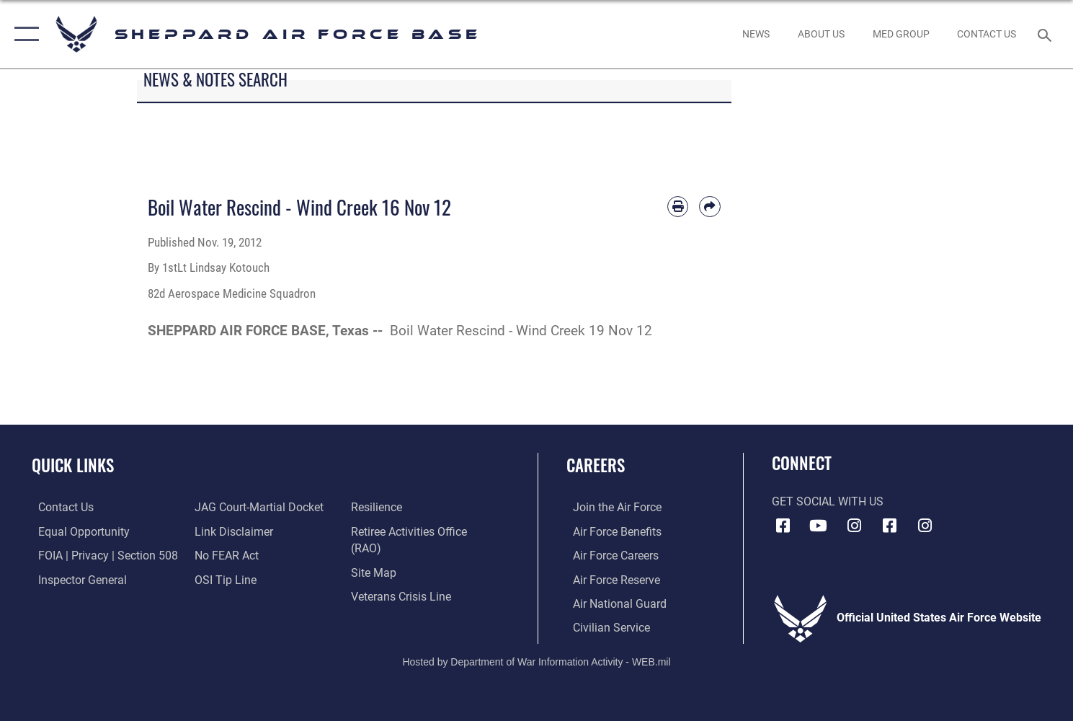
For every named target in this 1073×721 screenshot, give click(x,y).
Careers (595, 465)
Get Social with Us (827, 501)
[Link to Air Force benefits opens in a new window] (610, 530)
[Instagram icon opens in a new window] (854, 525)
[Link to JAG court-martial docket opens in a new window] (256, 506)
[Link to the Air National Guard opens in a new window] (613, 602)
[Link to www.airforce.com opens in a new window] (610, 506)
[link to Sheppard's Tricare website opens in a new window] (901, 34)
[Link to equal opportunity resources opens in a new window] (77, 530)
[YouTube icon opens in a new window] (818, 525)
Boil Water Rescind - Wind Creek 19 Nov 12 (521, 330)
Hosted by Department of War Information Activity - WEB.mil (536, 659)
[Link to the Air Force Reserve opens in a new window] (610, 578)
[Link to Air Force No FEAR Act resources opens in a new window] (224, 554)
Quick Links (73, 465)
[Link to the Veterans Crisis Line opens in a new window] (403, 595)
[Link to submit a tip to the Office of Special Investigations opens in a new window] (223, 578)
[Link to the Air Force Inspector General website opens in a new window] (76, 578)
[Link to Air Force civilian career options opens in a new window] (605, 625)
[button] (23, 34)
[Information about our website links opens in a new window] (231, 530)
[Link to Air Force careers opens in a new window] (609, 554)
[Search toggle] (1046, 34)
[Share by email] (709, 206)
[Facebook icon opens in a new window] (782, 525)
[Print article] (677, 206)
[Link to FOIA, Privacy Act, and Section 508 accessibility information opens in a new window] (102, 554)
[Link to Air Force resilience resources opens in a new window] (378, 506)
